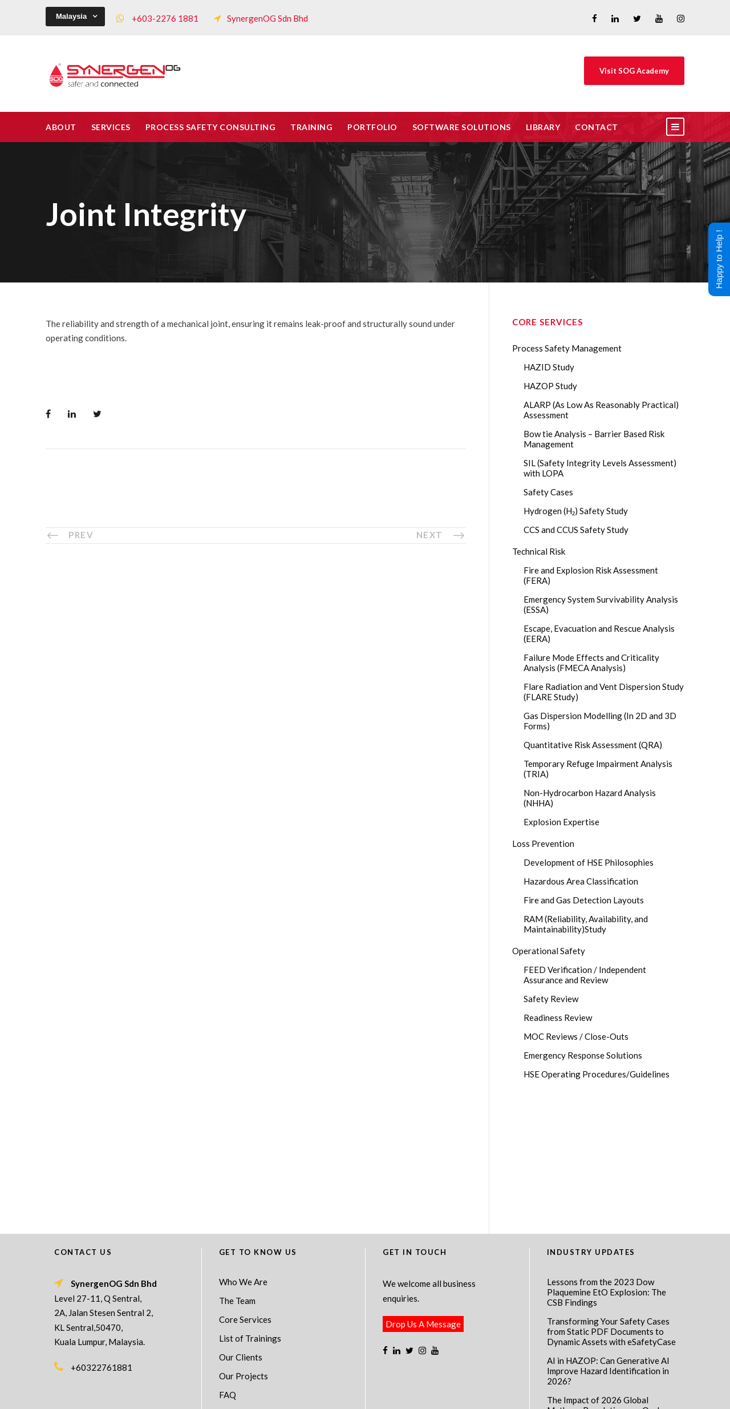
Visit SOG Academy (634, 70)
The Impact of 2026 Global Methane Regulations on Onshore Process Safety (611, 1286)
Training (311, 127)
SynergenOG (359, 1381)
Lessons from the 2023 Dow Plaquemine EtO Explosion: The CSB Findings (606, 1168)
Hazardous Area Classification (581, 881)
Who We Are (243, 1158)
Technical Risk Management (456, 1392)
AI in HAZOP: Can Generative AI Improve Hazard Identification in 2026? (608, 1247)
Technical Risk (538, 551)
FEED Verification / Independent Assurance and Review (585, 974)
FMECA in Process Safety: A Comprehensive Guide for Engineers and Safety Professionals (600, 1331)
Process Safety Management (567, 348)
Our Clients (240, 1234)
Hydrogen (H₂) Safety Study (576, 511)
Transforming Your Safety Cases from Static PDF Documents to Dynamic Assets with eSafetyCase (611, 1208)
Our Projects (243, 1252)
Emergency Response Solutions (583, 1055)
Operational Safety (548, 951)
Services (111, 127)
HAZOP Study (550, 386)
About (61, 127)
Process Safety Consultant (366, 1392)
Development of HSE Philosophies (589, 862)
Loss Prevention (543, 843)
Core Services (245, 1196)
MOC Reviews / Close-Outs (576, 1036)
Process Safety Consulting (210, 127)
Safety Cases (548, 492)
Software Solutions (461, 127)
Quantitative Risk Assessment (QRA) (593, 745)
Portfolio (372, 127)
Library (543, 127)
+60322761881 (101, 1244)
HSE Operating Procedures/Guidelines (597, 1074)
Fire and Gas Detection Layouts (584, 900)
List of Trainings (250, 1215)
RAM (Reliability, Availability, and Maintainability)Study (586, 924)
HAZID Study (549, 367)
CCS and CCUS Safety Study (576, 529)
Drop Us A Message (423, 1201)
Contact (596, 127)
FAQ (227, 1271)
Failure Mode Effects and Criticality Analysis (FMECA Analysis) (591, 662)
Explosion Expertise (561, 822)
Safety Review (551, 999)
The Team (237, 1177)
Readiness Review (558, 1017)
